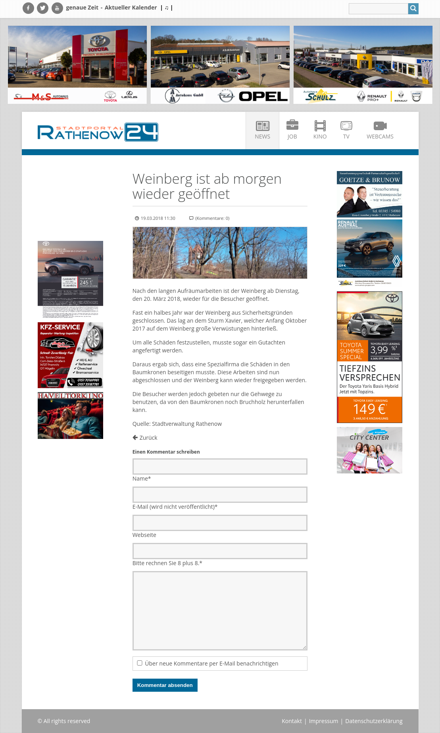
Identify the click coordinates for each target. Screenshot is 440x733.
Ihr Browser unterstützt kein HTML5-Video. (71, 187)
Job (292, 136)
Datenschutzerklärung (373, 721)
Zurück (149, 437)
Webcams (380, 136)
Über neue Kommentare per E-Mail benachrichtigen (211, 663)
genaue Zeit (82, 7)
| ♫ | (166, 7)
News (262, 136)
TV (346, 136)
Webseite (144, 535)
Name (142, 478)
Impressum (323, 721)
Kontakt (292, 721)
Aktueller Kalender (131, 7)
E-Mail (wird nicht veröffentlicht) (175, 506)
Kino (320, 136)
